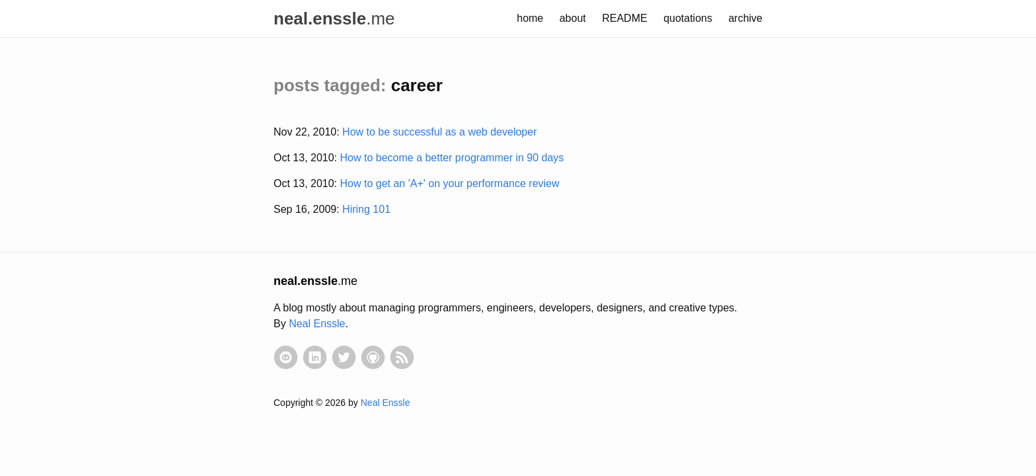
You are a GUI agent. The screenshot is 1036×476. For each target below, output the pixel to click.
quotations (687, 18)
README (624, 18)
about (573, 18)
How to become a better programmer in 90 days (452, 157)
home (530, 18)
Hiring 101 (366, 209)
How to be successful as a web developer (439, 132)
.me (334, 18)
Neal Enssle (317, 323)
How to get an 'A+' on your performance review (450, 183)
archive (745, 18)
